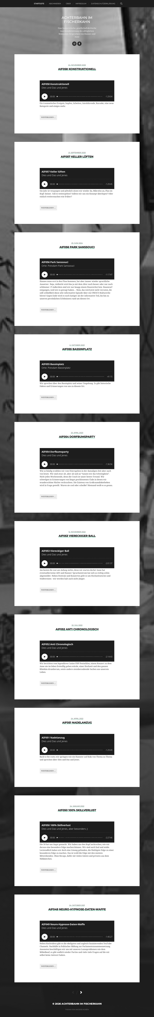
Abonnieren (55, 4)
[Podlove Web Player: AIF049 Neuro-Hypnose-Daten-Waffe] (77, 931)
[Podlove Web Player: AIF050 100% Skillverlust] (77, 832)
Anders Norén (82, 1010)
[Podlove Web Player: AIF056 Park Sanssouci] (77, 268)
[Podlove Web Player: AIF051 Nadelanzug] (77, 744)
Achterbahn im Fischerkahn (77, 20)
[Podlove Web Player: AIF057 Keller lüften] (77, 178)
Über (68, 4)
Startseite (39, 4)
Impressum (81, 4)
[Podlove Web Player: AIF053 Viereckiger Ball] (77, 557)
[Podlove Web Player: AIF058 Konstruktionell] (77, 90)
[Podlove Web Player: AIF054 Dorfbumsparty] (77, 458)
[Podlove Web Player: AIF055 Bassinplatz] (77, 371)
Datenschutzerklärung (103, 4)
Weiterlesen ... (48, 117)
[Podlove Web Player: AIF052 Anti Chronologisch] (77, 651)
